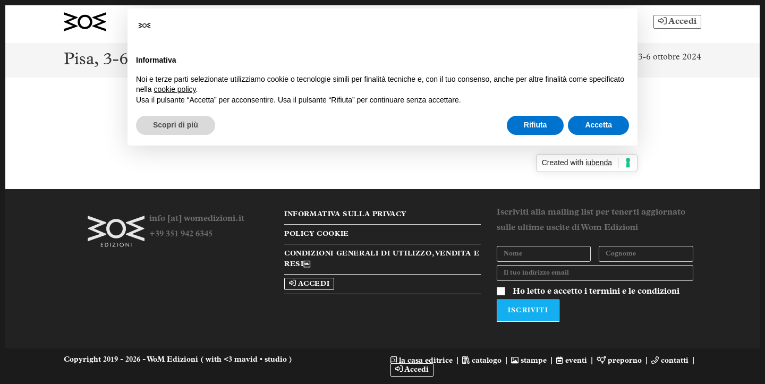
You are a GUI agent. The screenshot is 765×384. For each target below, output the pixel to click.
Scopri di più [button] (175, 125)
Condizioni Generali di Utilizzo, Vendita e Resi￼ (381, 259)
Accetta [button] (598, 125)
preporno (619, 361)
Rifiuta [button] (535, 125)
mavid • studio (261, 360)
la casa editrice (421, 361)
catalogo (482, 361)
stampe (529, 361)
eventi (571, 361)
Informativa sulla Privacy (345, 214)
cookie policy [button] (175, 89)
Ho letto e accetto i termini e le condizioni (596, 291)
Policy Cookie (316, 234)
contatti (669, 361)
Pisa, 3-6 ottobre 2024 (660, 57)
